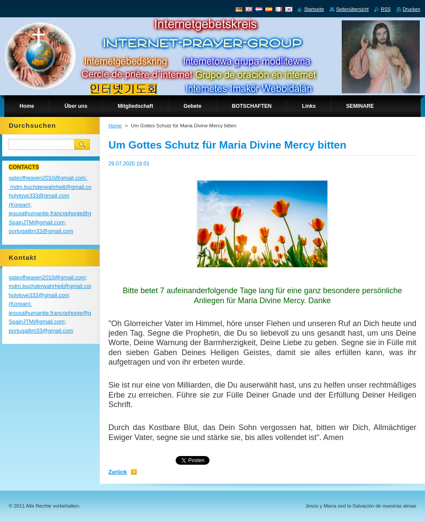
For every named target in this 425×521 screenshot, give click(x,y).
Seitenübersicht (352, 9)
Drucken (412, 9)
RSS (385, 9)
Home (115, 125)
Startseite (314, 9)
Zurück (117, 472)
